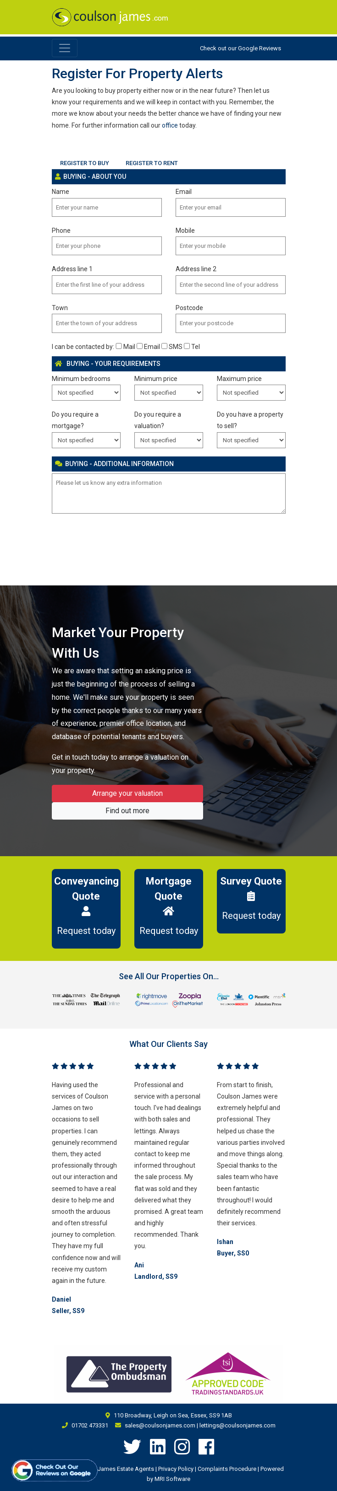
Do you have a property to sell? (250, 420)
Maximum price (239, 378)
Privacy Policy (175, 1468)
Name (60, 191)
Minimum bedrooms (81, 378)
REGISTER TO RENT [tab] (152, 163)
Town (60, 307)
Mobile (185, 230)
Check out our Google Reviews (240, 48)
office (170, 125)
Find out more (127, 810)
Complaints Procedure (227, 1468)
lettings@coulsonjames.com (237, 1425)
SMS (171, 346)
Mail (124, 346)
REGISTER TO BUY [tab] (84, 163)
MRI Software (172, 1478)
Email (184, 191)
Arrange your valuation (127, 793)
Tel (192, 346)
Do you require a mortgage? (75, 420)
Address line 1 (72, 269)
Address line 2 (196, 269)
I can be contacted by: (83, 346)
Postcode (189, 307)
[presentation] (121, 540)
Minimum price (155, 378)
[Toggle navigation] (64, 48)
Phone (61, 230)
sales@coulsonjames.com (160, 1425)
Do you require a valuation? (157, 420)
